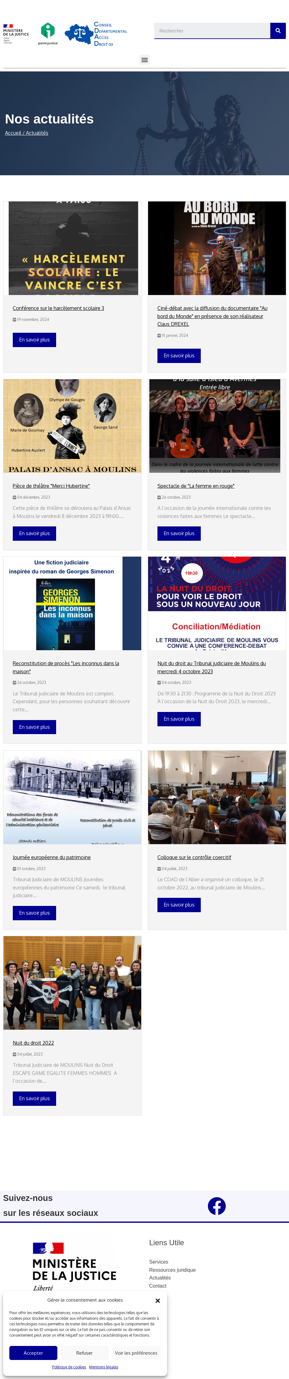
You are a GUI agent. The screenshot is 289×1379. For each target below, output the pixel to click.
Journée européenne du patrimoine (52, 857)
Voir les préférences (136, 1353)
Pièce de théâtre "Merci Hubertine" (51, 486)
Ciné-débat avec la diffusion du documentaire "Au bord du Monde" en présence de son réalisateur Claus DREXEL (212, 316)
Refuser (84, 1353)
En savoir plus (34, 339)
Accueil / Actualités (26, 133)
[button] (158, 1300)
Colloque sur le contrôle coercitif (194, 857)
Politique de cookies (69, 1367)
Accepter (33, 1353)
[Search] (278, 30)
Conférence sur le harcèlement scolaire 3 (58, 308)
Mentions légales (103, 1367)
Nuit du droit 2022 (33, 1043)
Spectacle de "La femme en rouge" (195, 486)
